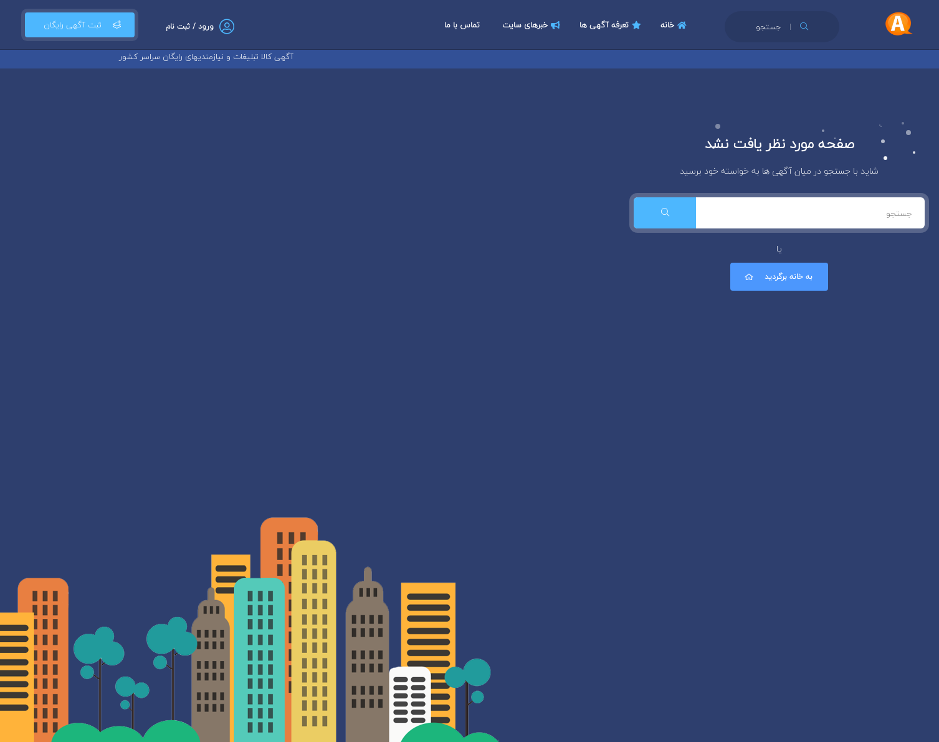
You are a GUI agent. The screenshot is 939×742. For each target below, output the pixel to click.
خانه (675, 25)
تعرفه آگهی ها (611, 25)
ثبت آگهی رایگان (80, 24)
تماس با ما (462, 25)
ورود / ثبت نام (190, 26)
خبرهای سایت (532, 25)
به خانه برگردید (778, 276)
